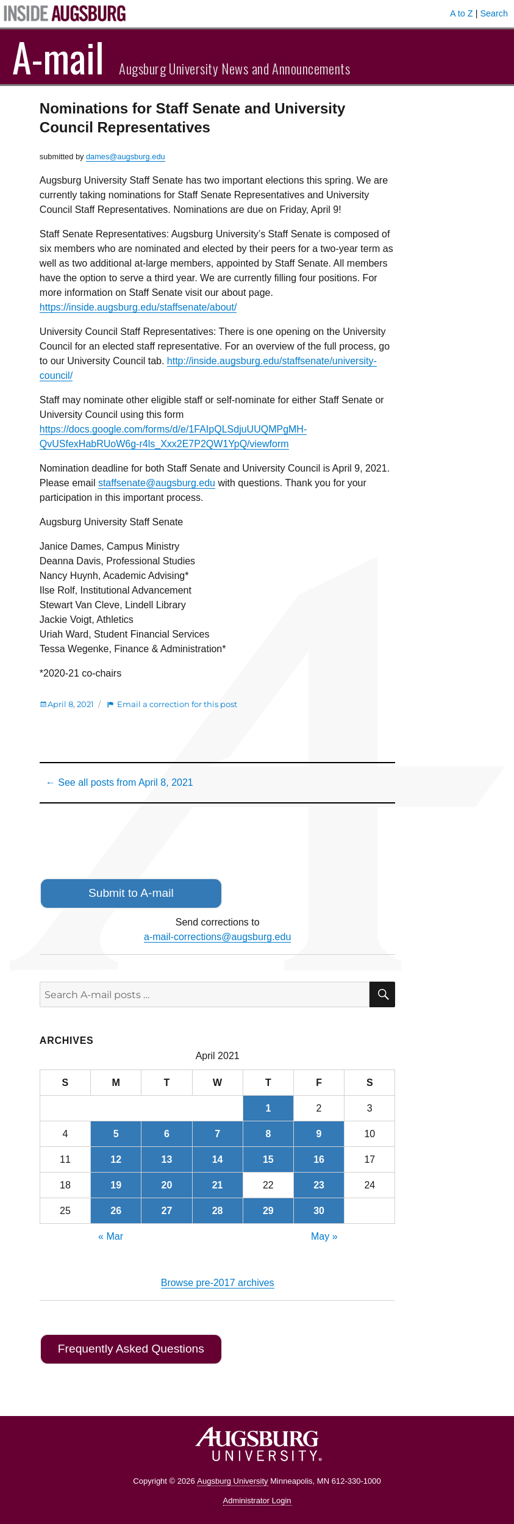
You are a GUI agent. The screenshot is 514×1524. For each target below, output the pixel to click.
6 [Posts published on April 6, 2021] (167, 1134)
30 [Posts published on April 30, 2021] (318, 1211)
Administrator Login (257, 1500)
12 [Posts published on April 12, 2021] (115, 1159)
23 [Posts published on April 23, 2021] (318, 1185)
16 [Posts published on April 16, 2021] (318, 1159)
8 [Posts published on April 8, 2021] (268, 1134)
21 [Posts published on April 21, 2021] (217, 1185)
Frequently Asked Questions (131, 1348)
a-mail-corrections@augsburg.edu (217, 937)
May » (324, 1236)
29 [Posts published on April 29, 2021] (268, 1211)
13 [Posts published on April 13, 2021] (166, 1159)
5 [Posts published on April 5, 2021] (116, 1134)
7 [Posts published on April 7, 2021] (217, 1134)
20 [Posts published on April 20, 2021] (166, 1185)
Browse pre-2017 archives (217, 1283)
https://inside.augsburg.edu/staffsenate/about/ (138, 307)
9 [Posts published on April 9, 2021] (319, 1134)
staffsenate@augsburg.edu (156, 483)
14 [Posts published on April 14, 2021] (217, 1159)
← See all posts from (119, 782)
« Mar (110, 1236)
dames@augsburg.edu (125, 156)
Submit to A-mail (131, 892)
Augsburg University (232, 1481)
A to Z (461, 13)
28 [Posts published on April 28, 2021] (217, 1211)
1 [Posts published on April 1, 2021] (268, 1108)
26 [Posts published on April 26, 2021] (115, 1211)
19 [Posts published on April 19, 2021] (115, 1185)
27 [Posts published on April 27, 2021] (166, 1211)
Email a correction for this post (177, 704)
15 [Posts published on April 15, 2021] (268, 1159)
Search (494, 13)
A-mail (58, 56)
